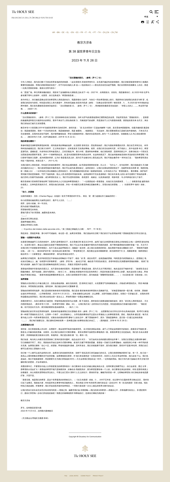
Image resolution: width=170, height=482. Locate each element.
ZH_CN (106, 32)
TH (99, 32)
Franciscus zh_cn (22, 17)
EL (68, 32)
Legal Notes (73, 476)
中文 (149, 17)
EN (72, 32)
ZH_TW (114, 32)
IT (86, 32)
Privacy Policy (98, 476)
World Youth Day (43, 17)
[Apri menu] (156, 12)
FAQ (65, 476)
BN (58, 32)
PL (90, 32)
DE (63, 32)
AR (53, 32)
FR (82, 32)
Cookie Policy (85, 476)
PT (95, 32)
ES (77, 32)
